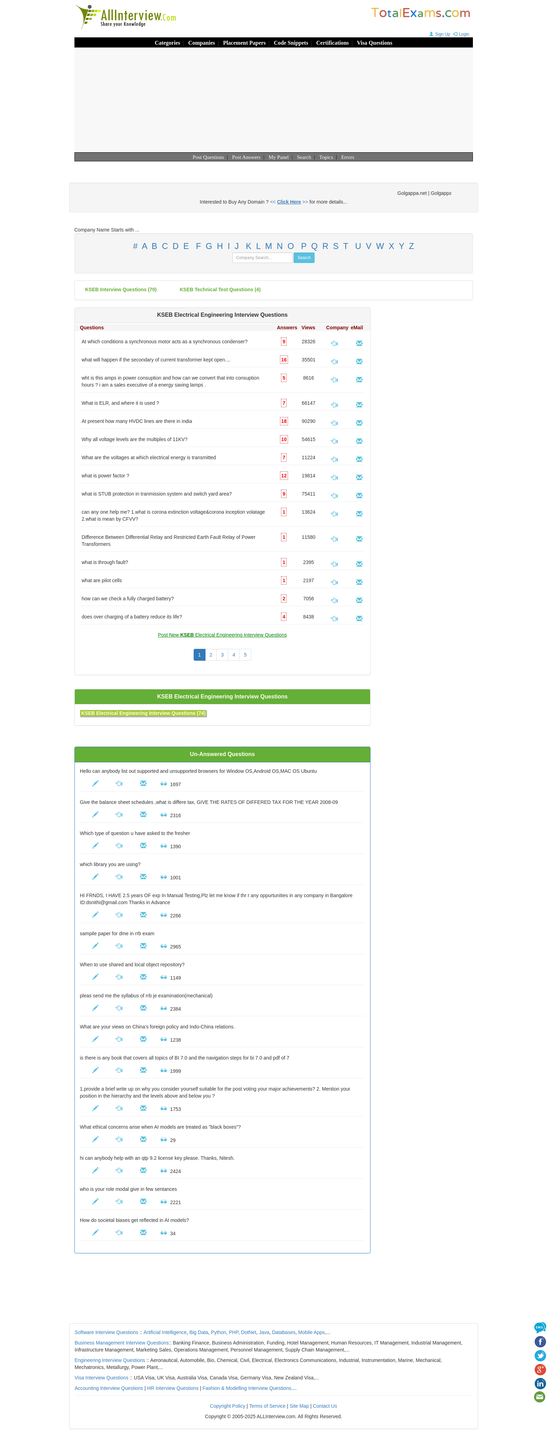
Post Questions (208, 157)
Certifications (332, 43)
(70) (121, 289)
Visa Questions (374, 43)
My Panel (278, 157)
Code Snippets (291, 43)
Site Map (299, 1406)
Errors (347, 157)
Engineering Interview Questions (110, 1360)
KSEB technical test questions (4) (220, 289)
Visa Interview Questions (102, 1377)
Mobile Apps (311, 1332)
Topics (326, 157)
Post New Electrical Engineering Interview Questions (222, 635)
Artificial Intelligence (165, 1332)
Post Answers (246, 157)
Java (264, 1332)
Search (304, 157)
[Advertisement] (274, 100)
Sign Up (438, 34)
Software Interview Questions (106, 1332)
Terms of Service (267, 1406)
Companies (201, 43)
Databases (283, 1332)
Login (460, 34)
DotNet (249, 1332)
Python (218, 1332)
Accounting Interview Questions (109, 1388)
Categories (167, 43)
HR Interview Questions (173, 1388)
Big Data (198, 1332)
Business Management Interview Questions (122, 1343)
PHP (233, 1332)
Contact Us (325, 1406)
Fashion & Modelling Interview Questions (247, 1388)
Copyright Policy (227, 1406)
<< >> (289, 202)
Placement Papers (244, 43)
